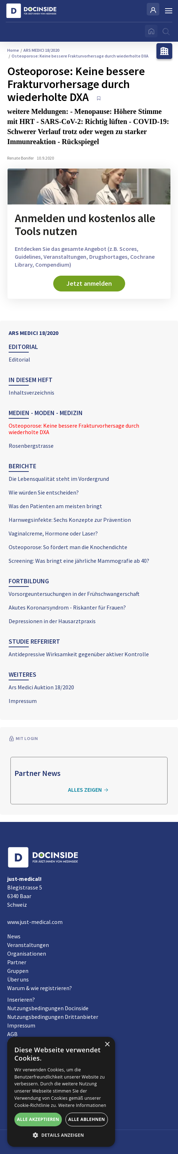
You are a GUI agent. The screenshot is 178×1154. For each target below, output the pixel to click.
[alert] (61, 1092)
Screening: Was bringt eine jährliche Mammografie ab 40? (79, 560)
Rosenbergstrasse (31, 445)
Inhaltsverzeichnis (31, 392)
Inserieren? (21, 999)
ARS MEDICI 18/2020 (33, 332)
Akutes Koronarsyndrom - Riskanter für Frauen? (67, 607)
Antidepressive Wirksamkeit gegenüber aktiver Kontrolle (79, 654)
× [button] (107, 1044)
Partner (16, 962)
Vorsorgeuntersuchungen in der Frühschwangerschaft (74, 593)
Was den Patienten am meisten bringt (55, 506)
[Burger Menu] (168, 11)
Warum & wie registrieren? (39, 988)
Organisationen (26, 953)
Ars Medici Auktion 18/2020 (41, 687)
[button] (61, 1135)
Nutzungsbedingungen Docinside (47, 1008)
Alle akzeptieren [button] (38, 1119)
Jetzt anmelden (89, 283)
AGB (12, 1034)
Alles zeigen (89, 790)
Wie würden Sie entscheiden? (44, 492)
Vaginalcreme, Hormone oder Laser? (53, 533)
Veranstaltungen (28, 944)
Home (13, 50)
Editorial (19, 359)
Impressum (23, 700)
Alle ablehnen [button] (86, 1119)
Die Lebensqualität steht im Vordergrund (59, 478)
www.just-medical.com (35, 921)
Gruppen (17, 970)
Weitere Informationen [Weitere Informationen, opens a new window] (82, 1105)
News (13, 936)
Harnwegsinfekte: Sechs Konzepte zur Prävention (70, 519)
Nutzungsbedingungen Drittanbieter (52, 1016)
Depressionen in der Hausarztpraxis (52, 621)
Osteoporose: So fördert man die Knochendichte (68, 547)
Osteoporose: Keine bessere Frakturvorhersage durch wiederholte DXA (74, 429)
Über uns (18, 979)
